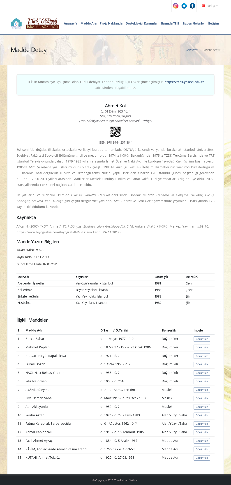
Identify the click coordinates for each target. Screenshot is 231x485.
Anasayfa (70, 23)
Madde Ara (89, 23)
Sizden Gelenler (193, 23)
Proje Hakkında (111, 23)
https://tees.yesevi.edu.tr (184, 82)
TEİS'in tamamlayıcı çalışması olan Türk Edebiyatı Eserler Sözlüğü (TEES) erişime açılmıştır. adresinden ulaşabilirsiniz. (115, 85)
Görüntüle (202, 339)
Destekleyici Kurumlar (142, 23)
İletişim (213, 23)
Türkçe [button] (209, 6)
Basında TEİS (170, 23)
